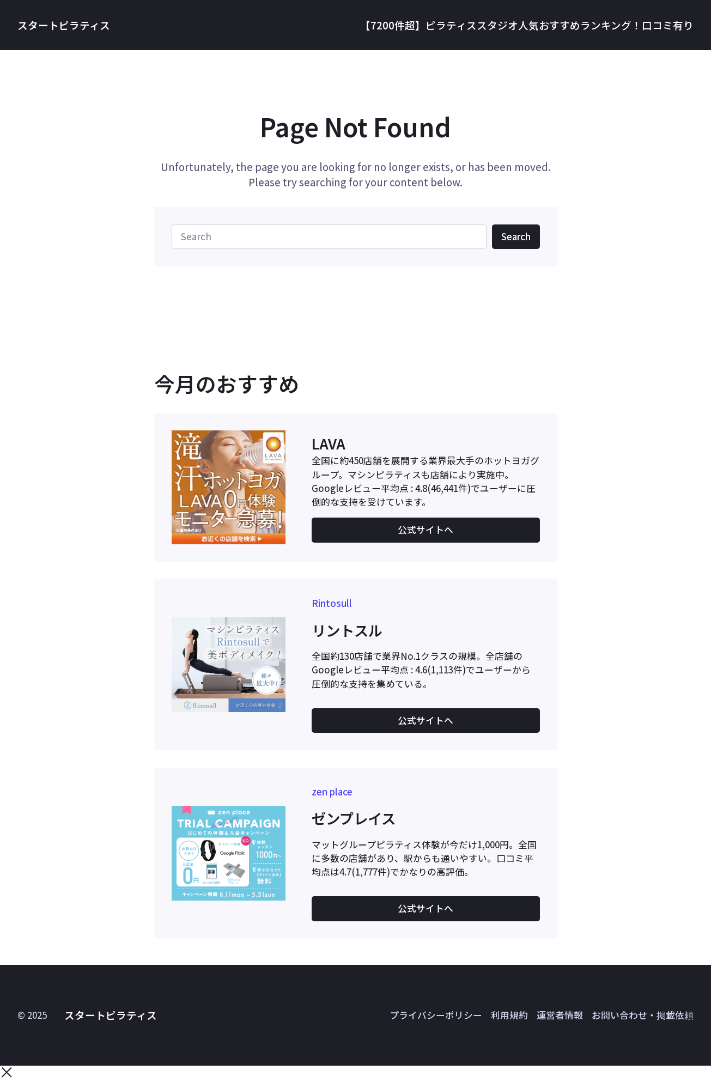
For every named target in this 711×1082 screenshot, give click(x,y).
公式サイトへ (425, 529)
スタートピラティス (63, 24)
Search (516, 236)
